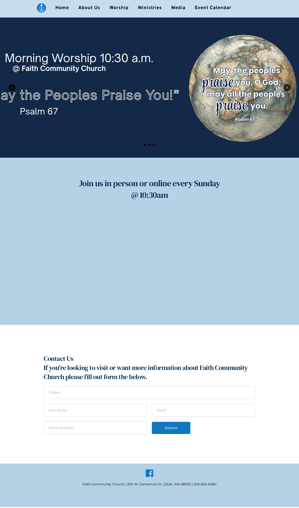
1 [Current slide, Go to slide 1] (145, 145)
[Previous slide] (12, 87)
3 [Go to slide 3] (154, 145)
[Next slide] (287, 87)
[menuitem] (62, 8)
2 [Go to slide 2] (149, 145)
